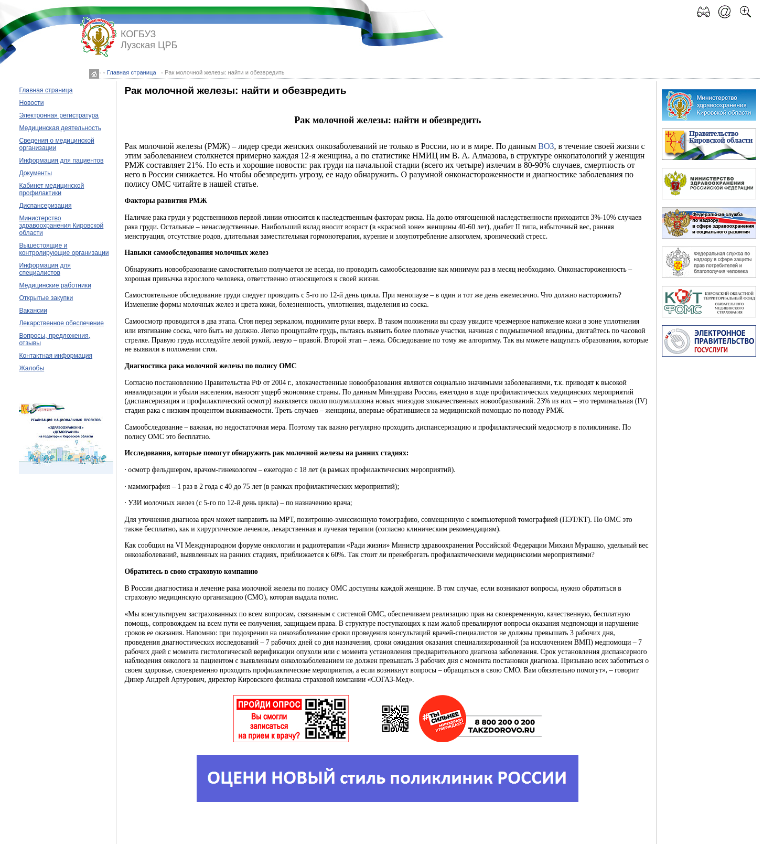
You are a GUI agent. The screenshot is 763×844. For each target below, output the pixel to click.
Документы (35, 173)
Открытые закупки (46, 298)
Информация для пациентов (61, 160)
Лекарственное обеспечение (61, 323)
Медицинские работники (55, 285)
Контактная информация (55, 355)
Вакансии (33, 310)
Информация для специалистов (45, 269)
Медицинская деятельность (60, 128)
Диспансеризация (45, 205)
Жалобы (31, 368)
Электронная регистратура (59, 115)
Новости (31, 102)
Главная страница (131, 72)
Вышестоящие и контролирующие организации (64, 249)
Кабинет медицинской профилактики (51, 189)
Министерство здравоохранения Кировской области (61, 226)
